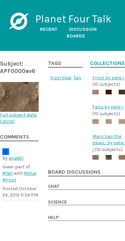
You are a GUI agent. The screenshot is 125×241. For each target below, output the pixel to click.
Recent (48, 29)
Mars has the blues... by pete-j (108, 143)
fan (77, 78)
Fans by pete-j (107, 107)
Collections (107, 63)
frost (55, 78)
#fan (7, 173)
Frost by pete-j (108, 78)
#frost (9, 180)
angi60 (16, 158)
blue (66, 78)
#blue (30, 173)
